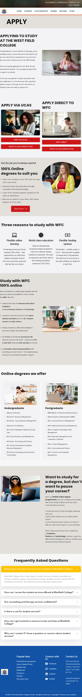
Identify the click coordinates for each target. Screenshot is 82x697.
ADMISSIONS (62, 2)
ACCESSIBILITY (50, 2)
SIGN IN (76, 5)
